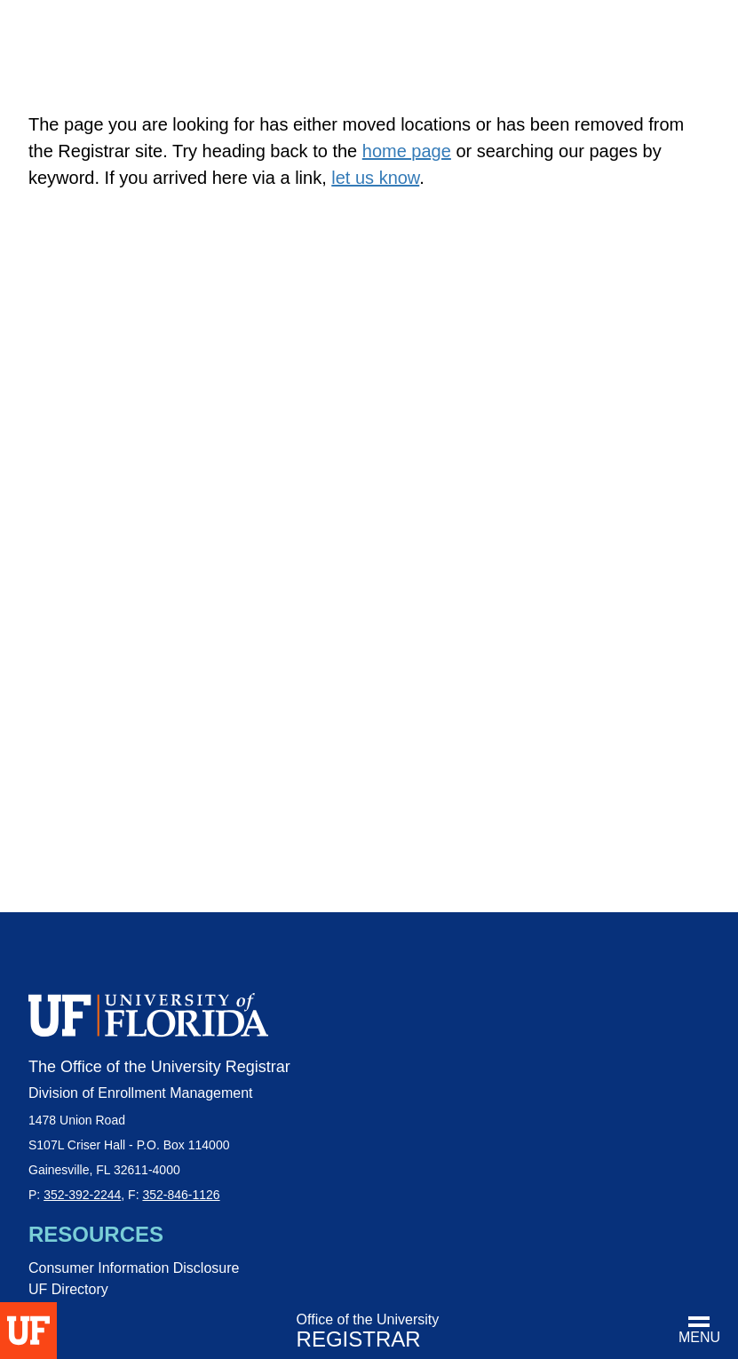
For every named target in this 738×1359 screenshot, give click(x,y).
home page (406, 151)
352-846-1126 (180, 1195)
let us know (375, 177)
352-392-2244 (82, 1195)
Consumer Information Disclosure (133, 1268)
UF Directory (68, 1289)
